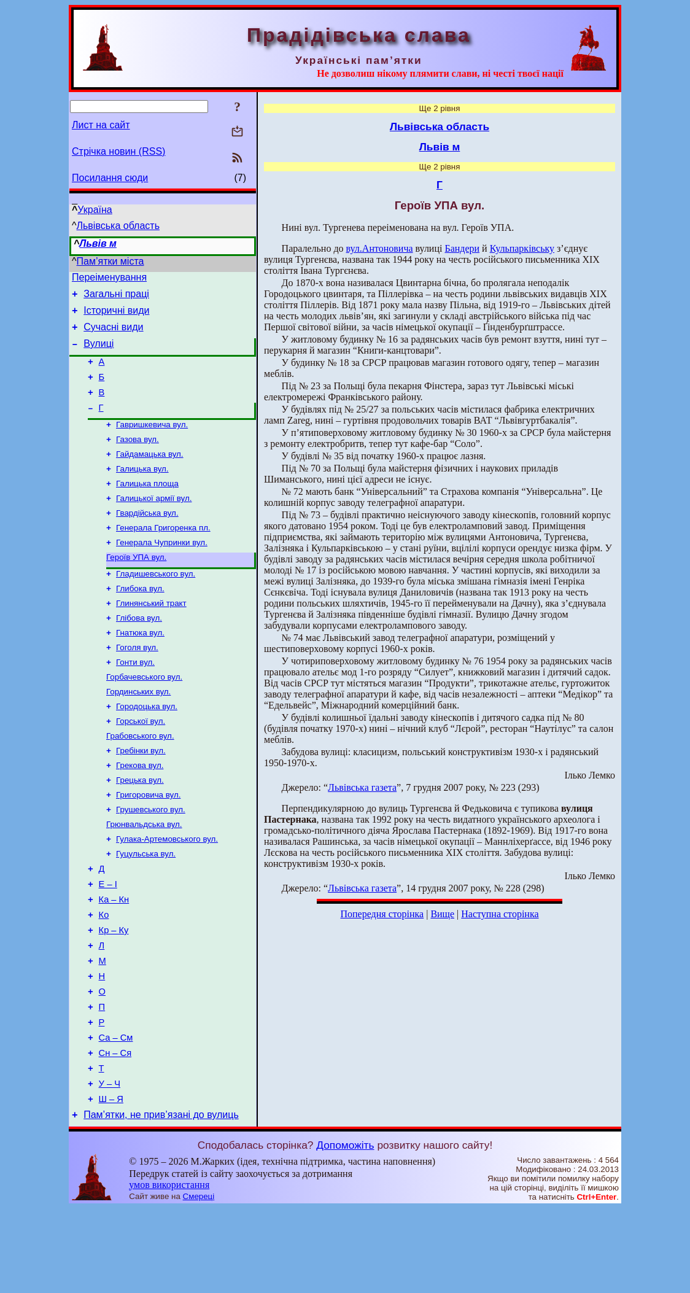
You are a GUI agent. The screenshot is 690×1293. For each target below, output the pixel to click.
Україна (94, 209)
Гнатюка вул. (140, 667)
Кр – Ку (114, 993)
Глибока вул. (140, 619)
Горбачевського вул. (144, 715)
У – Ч (109, 1165)
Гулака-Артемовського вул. (167, 891)
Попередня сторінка (382, 914)
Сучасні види (113, 334)
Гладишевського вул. (155, 603)
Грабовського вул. (140, 779)
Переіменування (109, 279)
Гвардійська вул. (147, 538)
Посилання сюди (110, 178)
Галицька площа (147, 506)
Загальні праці (116, 297)
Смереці (199, 1281)
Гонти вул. (135, 699)
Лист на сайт (101, 125)
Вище (442, 914)
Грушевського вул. (150, 859)
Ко (104, 975)
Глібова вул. (139, 651)
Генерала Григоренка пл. (163, 554)
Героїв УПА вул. (136, 586)
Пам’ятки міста (110, 261)
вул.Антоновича (379, 248)
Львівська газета (362, 787)
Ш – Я (111, 1182)
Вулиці (98, 353)
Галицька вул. (142, 490)
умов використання (169, 1269)
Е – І (108, 941)
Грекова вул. (139, 811)
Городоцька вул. (146, 747)
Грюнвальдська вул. (144, 875)
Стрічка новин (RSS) (118, 151)
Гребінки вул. (141, 795)
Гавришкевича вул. (152, 442)
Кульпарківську (522, 248)
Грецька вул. (140, 827)
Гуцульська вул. (146, 907)
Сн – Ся (115, 1130)
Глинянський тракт (151, 635)
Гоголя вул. (137, 683)
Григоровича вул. (148, 843)
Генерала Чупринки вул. (161, 570)
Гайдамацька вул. (150, 474)
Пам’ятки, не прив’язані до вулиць (161, 1199)
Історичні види (116, 316)
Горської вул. (140, 763)
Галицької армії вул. (154, 522)
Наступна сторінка (499, 914)
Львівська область (118, 225)
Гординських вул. (138, 731)
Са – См (116, 1113)
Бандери (461, 248)
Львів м (98, 243)
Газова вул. (137, 458)
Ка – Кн (114, 958)
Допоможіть (345, 1230)
